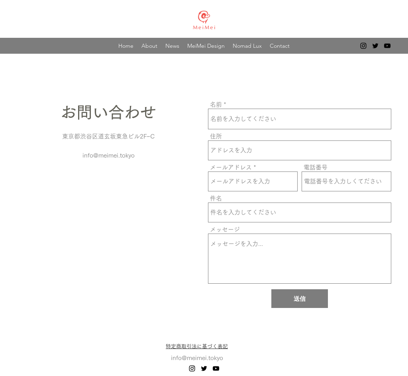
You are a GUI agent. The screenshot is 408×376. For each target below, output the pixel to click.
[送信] (299, 298)
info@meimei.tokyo (108, 155)
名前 (216, 104)
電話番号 (316, 167)
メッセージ (225, 229)
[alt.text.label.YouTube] (387, 46)
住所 (216, 136)
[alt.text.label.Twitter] (375, 46)
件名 (216, 198)
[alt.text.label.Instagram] (363, 46)
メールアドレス (231, 167)
